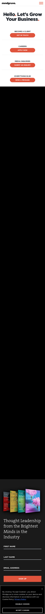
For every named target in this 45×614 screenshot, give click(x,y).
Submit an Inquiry (22, 65)
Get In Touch (22, 35)
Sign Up (22, 579)
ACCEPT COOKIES (22, 610)
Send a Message (22, 80)
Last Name (9, 557)
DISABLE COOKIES (22, 604)
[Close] (42, 589)
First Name (9, 546)
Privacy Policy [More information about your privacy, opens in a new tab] (20, 599)
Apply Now (22, 50)
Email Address (11, 568)
